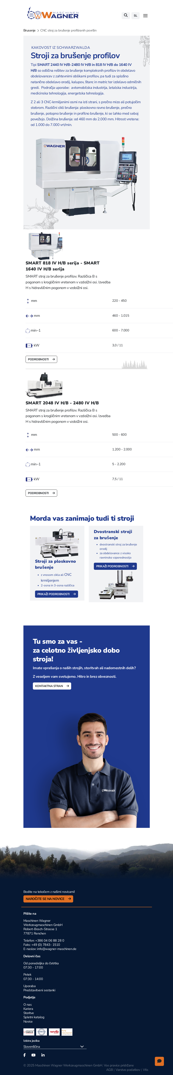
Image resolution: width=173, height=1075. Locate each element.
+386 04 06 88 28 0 (49, 940)
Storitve (28, 1013)
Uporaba (29, 986)
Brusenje (29, 30)
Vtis (145, 1070)
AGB (109, 1070)
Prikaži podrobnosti (53, 594)
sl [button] (135, 16)
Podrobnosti (38, 359)
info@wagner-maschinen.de (56, 949)
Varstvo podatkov (128, 1070)
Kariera (28, 1009)
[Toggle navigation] (145, 15)
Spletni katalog (33, 1017)
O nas (27, 1004)
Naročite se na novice (45, 899)
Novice (28, 1021)
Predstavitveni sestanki (39, 990)
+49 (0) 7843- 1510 (45, 945)
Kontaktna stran (49, 686)
